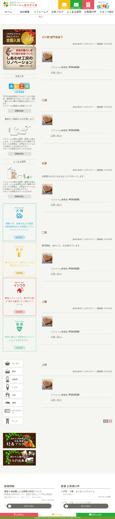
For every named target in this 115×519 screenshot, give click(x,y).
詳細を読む (19, 111)
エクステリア (17, 411)
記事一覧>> (56, 72)
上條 (44, 301)
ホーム (8, 12)
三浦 (44, 100)
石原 (44, 163)
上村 (44, 364)
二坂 (44, 232)
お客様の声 (90, 12)
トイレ (15, 387)
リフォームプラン (41, 14)
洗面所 (15, 379)
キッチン (16, 363)
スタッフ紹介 (107, 12)
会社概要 (24, 12)
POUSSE (108, 44)
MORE (19, 237)
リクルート (88, 5)
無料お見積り (76, 5)
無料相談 (64, 5)
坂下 (52, 37)
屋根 (14, 403)
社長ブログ (57, 12)
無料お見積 (95, 514)
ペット (15, 421)
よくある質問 (74, 12)
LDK (14, 395)
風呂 (14, 371)
